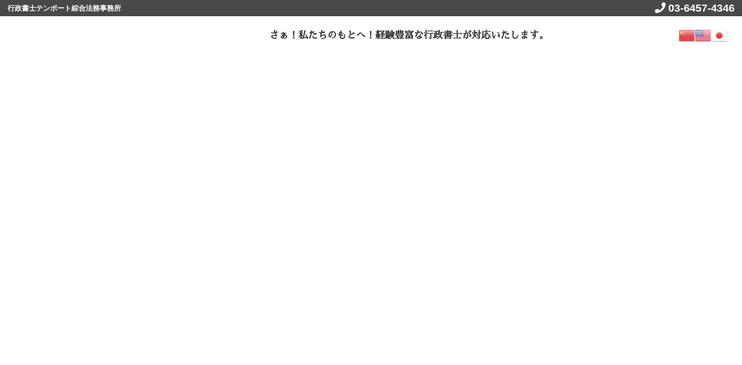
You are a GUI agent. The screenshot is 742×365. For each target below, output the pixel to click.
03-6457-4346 (700, 8)
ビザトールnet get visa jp (91, 34)
